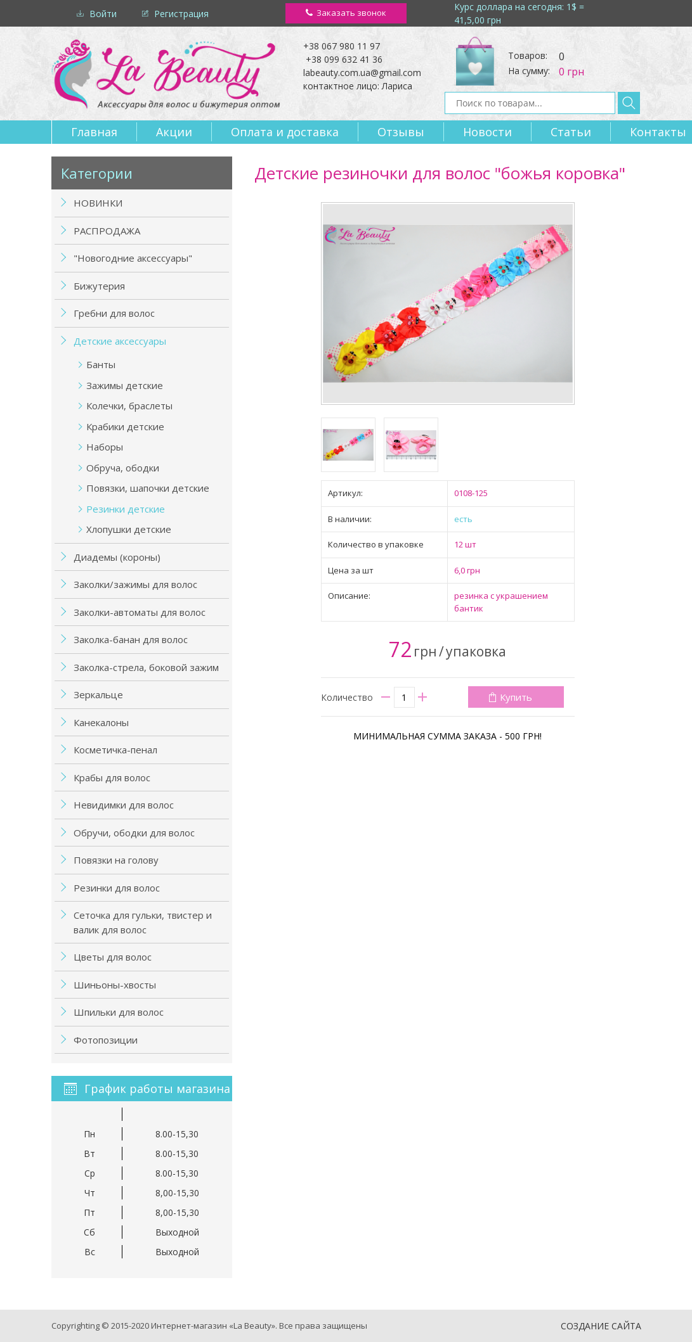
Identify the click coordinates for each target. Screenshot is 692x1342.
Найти (629, 103)
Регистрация (181, 14)
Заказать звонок (351, 12)
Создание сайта (601, 1326)
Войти (103, 14)
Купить (516, 697)
